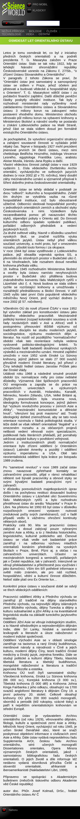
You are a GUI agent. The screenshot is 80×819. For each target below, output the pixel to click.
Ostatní (44, 34)
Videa (30, 34)
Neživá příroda (13, 31)
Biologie (36, 31)
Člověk (52, 31)
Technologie (12, 34)
